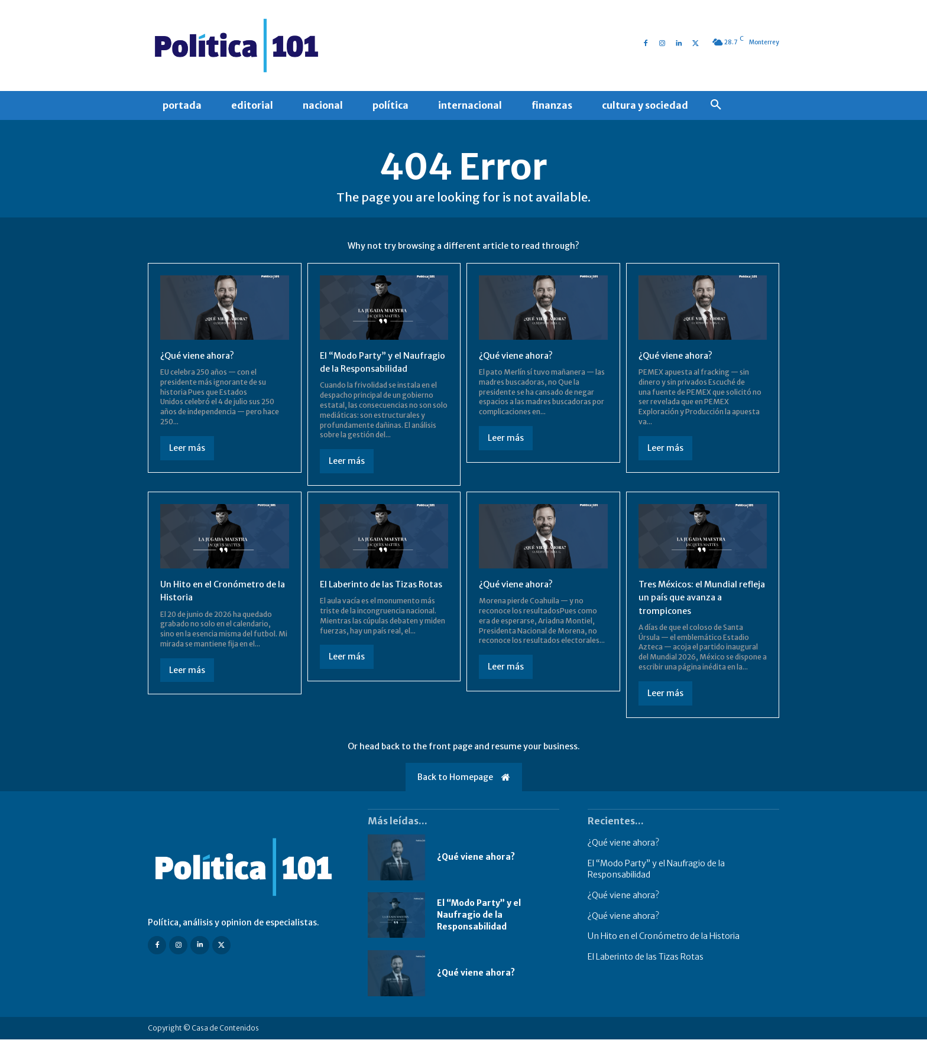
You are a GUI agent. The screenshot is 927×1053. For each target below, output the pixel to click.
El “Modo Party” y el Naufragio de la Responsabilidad (365, 368)
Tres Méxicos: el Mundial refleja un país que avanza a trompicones (698, 610)
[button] (716, 105)
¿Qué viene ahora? (200, 355)
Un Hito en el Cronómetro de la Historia (664, 949)
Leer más (187, 448)
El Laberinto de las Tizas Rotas (646, 969)
